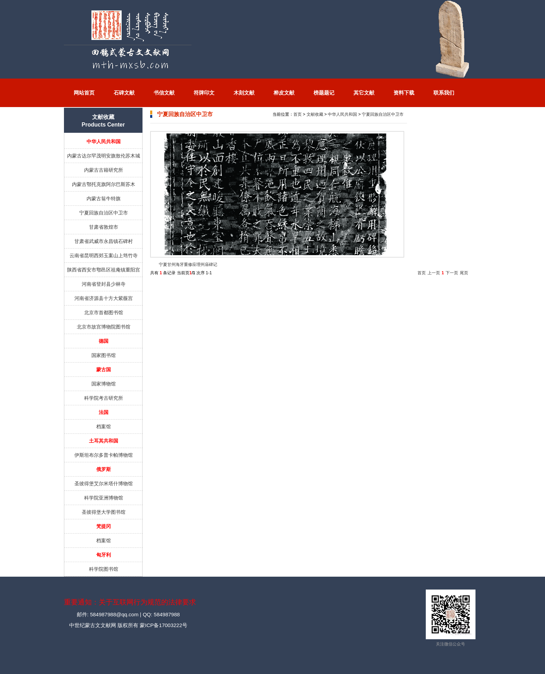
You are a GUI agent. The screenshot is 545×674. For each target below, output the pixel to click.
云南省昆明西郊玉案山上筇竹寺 (104, 255)
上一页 (434, 272)
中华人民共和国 (104, 141)
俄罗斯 (103, 469)
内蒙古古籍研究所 (103, 170)
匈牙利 (103, 555)
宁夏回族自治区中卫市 (103, 213)
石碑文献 (124, 93)
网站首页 (84, 93)
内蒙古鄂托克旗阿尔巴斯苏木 (103, 184)
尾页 (464, 272)
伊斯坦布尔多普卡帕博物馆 (103, 455)
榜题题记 (324, 93)
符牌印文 (204, 93)
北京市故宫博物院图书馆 (103, 327)
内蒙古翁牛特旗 (104, 198)
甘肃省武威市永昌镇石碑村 (103, 241)
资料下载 (403, 93)
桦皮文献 (284, 93)
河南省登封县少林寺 (103, 284)
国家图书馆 (103, 355)
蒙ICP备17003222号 (162, 625)
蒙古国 (103, 369)
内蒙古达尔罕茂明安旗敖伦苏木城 (103, 156)
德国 (103, 341)
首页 (297, 114)
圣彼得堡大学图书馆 (103, 512)
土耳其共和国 (103, 441)
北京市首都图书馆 (103, 312)
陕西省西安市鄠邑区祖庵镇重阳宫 (103, 270)
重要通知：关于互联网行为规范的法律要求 (130, 602)
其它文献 (363, 93)
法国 (103, 412)
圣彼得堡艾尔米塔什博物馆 (103, 483)
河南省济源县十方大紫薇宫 (103, 298)
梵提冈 (103, 526)
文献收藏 (315, 114)
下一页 (452, 272)
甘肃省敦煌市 (103, 227)
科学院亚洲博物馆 (103, 498)
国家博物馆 (103, 384)
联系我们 (443, 93)
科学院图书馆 (103, 569)
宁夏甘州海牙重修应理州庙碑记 (188, 264)
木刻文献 (244, 93)
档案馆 (103, 426)
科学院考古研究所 (103, 398)
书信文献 (164, 93)
